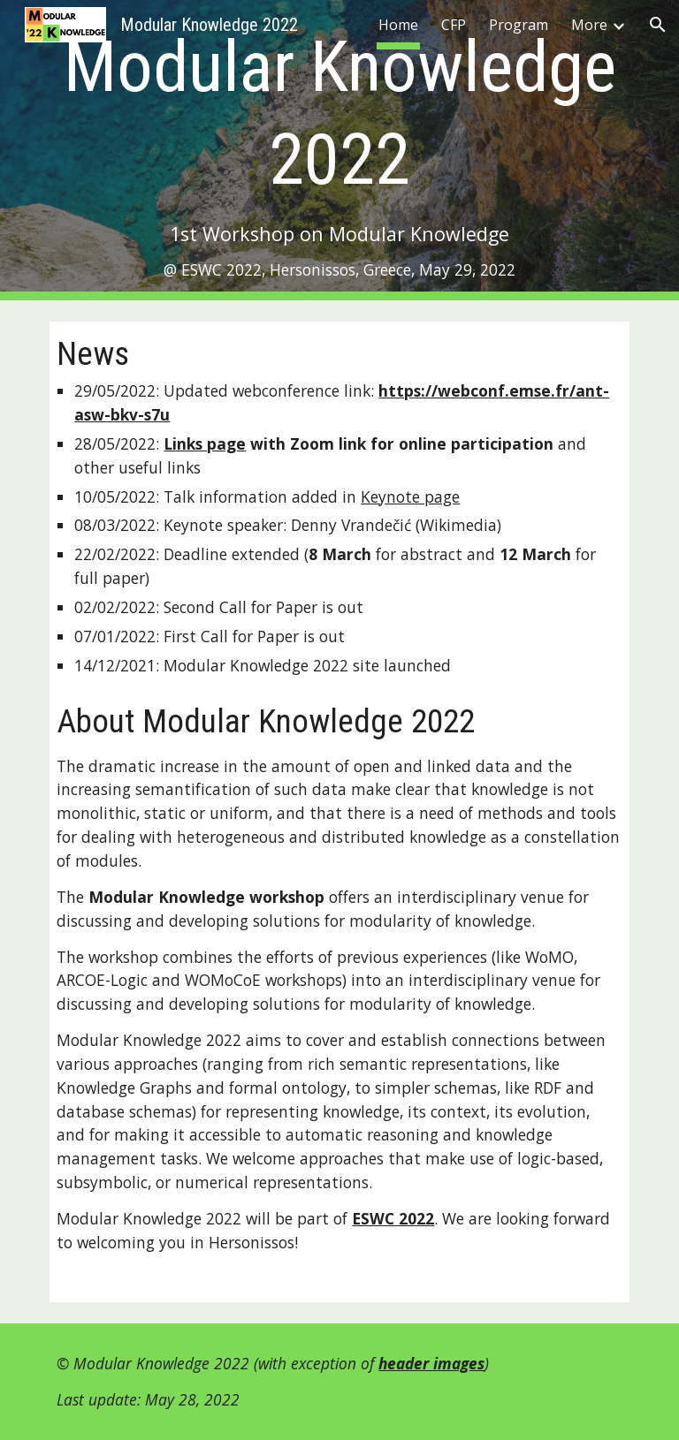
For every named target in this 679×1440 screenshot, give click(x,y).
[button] (658, 25)
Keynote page (410, 496)
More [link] (589, 24)
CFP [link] (453, 24)
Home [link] (398, 24)
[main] (339, 150)
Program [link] (518, 24)
